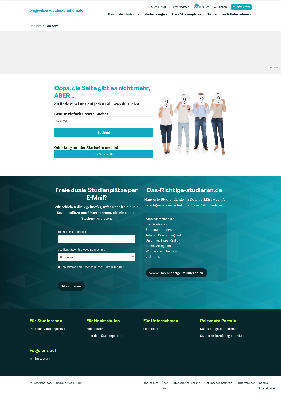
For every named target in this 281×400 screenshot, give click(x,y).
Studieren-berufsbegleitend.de (222, 336)
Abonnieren (71, 286)
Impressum (150, 383)
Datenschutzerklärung (186, 383)
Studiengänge (154, 14)
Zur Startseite (103, 154)
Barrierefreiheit (246, 383)
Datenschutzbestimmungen (100, 267)
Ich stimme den (91, 267)
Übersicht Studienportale (48, 329)
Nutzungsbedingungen (218, 383)
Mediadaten (95, 329)
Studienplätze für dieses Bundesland (96, 254)
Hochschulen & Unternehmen (229, 14)
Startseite (35, 26)
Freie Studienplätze (186, 14)
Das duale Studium (122, 14)
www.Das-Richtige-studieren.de (176, 272)
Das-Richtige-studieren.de (219, 329)
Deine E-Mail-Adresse (96, 236)
